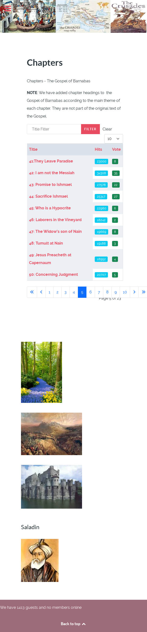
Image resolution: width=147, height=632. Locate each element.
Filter (90, 129)
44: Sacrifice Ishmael (48, 196)
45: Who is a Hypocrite (50, 208)
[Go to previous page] (41, 292)
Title (33, 149)
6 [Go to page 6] (90, 292)
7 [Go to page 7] (99, 292)
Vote (116, 149)
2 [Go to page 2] (57, 292)
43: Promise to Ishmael (50, 184)
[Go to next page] (134, 292)
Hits (98, 149)
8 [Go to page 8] (107, 292)
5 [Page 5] (82, 292)
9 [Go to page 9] (116, 292)
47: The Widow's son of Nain (55, 231)
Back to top (73, 623)
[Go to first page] (32, 292)
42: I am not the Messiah (51, 173)
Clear (107, 129)
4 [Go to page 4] (74, 292)
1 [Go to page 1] (49, 292)
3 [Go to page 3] (65, 292)
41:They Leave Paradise (51, 161)
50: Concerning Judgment (53, 274)
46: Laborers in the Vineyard (55, 219)
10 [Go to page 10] (125, 292)
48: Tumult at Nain (46, 243)
